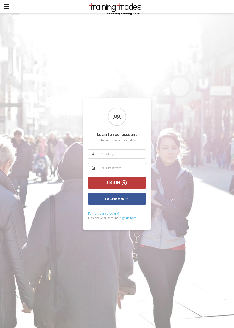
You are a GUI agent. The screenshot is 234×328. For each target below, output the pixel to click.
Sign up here (128, 218)
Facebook (117, 199)
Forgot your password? (104, 213)
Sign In (117, 183)
